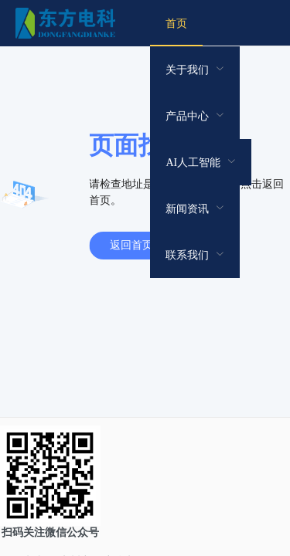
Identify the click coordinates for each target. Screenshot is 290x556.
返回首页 (131, 245)
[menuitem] (176, 23)
